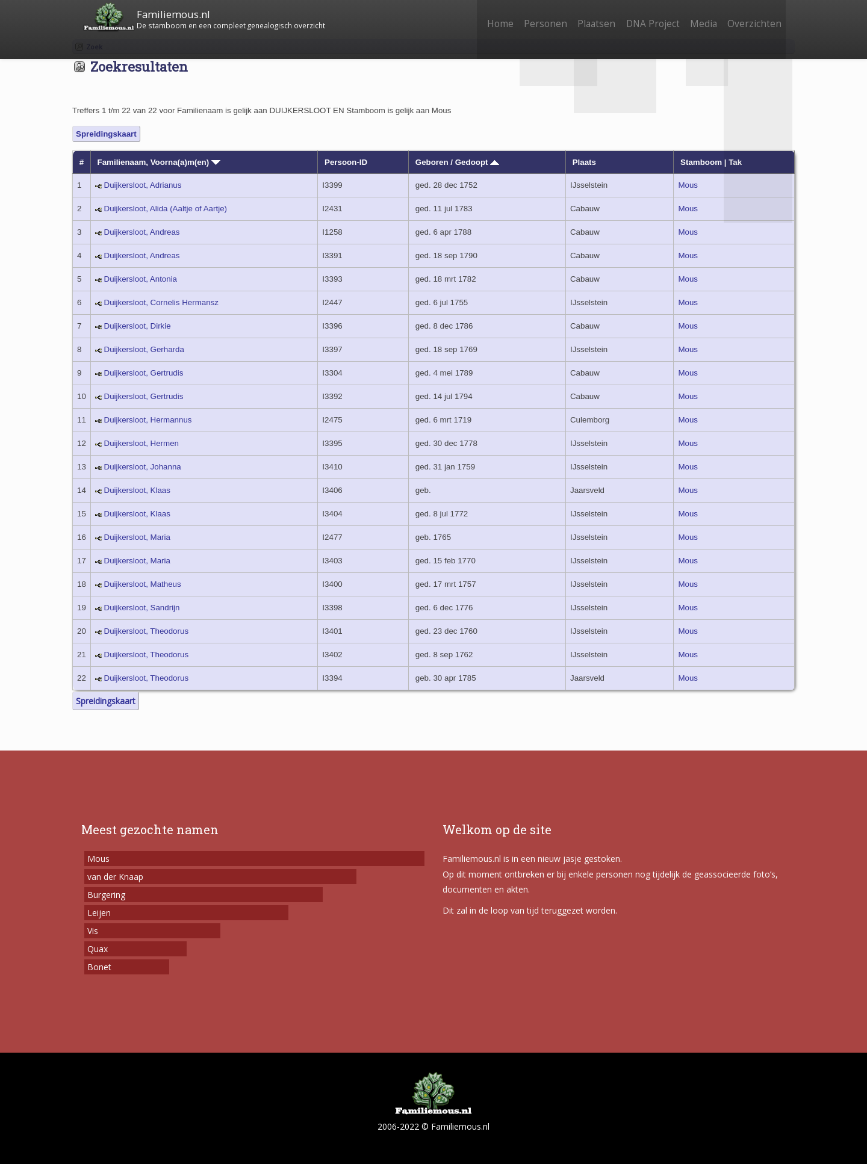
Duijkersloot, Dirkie (137, 325)
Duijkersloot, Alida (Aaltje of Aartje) (165, 208)
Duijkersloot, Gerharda (144, 349)
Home (478, 16)
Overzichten (753, 16)
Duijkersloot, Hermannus (148, 419)
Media (697, 16)
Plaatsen (582, 16)
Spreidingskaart (106, 133)
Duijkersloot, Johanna (142, 466)
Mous (688, 185)
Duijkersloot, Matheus (142, 584)
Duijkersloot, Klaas (137, 490)
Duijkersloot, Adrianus (143, 185)
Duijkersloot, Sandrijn (142, 607)
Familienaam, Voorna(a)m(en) (159, 162)
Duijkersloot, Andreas (142, 232)
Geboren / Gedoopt (457, 162)
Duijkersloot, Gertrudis (144, 372)
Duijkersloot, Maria (137, 537)
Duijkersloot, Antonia (141, 278)
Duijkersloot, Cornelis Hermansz (161, 302)
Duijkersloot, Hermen (141, 443)
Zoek (94, 46)
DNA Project (643, 16)
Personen (527, 16)
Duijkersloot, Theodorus (146, 631)
